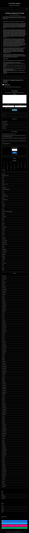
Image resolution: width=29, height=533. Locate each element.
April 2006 (3, 421)
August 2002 (3, 486)
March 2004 (3, 464)
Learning (3, 206)
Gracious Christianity (4, 199)
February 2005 (4, 445)
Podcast (3, 232)
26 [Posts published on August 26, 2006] (21, 167)
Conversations (4, 187)
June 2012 (3, 296)
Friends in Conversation (5, 196)
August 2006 (3, 414)
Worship (3, 268)
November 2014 (4, 279)
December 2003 (4, 469)
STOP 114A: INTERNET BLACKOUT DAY (7, 136)
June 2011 (3, 315)
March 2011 (3, 320)
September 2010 (4, 330)
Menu (27, 8)
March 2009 (3, 361)
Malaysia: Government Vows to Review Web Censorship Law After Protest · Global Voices (13, 135)
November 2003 (4, 471)
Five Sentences (4, 194)
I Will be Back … (4, 126)
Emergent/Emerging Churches (6, 189)
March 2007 (3, 402)
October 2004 (4, 452)
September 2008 (4, 371)
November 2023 (4, 275)
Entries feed (2, 495)
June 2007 (3, 397)
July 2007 (3, 395)
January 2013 (4, 287)
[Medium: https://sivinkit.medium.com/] (14, 528)
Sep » (4, 170)
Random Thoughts (4, 240)
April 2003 (3, 483)
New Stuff (3, 223)
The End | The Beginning (5, 124)
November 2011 (4, 306)
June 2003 (3, 479)
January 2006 (4, 426)
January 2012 (4, 303)
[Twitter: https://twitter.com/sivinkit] (14, 523)
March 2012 (3, 299)
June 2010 (3, 335)
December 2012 (4, 289)
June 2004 (3, 459)
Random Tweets (4, 242)
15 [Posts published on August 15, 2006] (7, 166)
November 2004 (4, 450)
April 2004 (3, 462)
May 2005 (3, 440)
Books (3, 182)
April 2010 (3, 339)
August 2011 (3, 311)
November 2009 (4, 347)
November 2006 (4, 409)
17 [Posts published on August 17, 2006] (14, 166)
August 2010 (3, 332)
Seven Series (3, 252)
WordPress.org (3, 498)
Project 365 (3, 237)
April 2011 (3, 318)
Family (3, 192)
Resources (3, 247)
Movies (3, 220)
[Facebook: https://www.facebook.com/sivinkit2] (14, 520)
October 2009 (4, 349)
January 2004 (4, 467)
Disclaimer (2, 508)
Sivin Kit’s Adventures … (5, 121)
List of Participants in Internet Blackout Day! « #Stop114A (9, 138)
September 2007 (4, 392)
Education (2, 510)
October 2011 (4, 308)
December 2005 (4, 428)
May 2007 (3, 399)
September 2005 (4, 433)
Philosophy (3, 230)
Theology (3, 259)
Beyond (3, 177)
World (3, 266)
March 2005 (3, 443)
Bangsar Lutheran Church (5, 175)
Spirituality (3, 256)
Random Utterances (4, 244)
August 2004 (3, 455)
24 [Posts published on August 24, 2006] (14, 167)
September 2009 (4, 351)
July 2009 (3, 354)
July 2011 (3, 313)
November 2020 (4, 277)
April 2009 (3, 359)
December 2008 (4, 366)
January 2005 (4, 447)
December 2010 (4, 325)
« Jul (2, 170)
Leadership (3, 204)
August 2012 (3, 294)
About (2, 505)
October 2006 (4, 411)
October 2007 (4, 390)
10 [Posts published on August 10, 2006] (14, 164)
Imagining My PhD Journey (7, 143)
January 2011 (4, 323)
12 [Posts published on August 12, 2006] (21, 164)
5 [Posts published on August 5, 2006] (21, 163)
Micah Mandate (4, 216)
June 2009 (3, 356)
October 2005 (4, 431)
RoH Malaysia (4, 249)
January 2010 (4, 344)
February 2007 (4, 404)
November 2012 (4, 291)
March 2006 (3, 423)
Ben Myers (5, 84)
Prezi (2, 235)
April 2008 (3, 380)
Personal (3, 228)
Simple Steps (3, 254)
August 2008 (3, 373)
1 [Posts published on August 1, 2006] (7, 163)
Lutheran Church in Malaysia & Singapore (7, 211)
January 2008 (4, 385)
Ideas (3, 201)
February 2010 (4, 342)
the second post (12, 16)
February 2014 (4, 282)
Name (8, 104)
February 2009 (4, 363)
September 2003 (4, 474)
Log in (2, 493)
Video (3, 264)
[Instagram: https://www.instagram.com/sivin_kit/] (14, 525)
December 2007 (4, 387)
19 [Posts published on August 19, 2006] (21, 166)
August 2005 (3, 435)
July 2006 (3, 416)
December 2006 (4, 407)
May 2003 (3, 481)
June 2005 (3, 438)
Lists (2, 208)
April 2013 (3, 284)
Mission (3, 218)
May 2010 (3, 337)
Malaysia (3, 213)
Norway (3, 225)
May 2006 (3, 419)
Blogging (3, 180)
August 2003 (3, 476)
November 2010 (4, 327)
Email (20, 104)
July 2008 (3, 375)
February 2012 (4, 301)
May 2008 (3, 378)
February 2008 (4, 383)
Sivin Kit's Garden (14, 3)
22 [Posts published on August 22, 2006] (7, 167)
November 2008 (4, 368)
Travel (3, 261)
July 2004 (3, 457)
